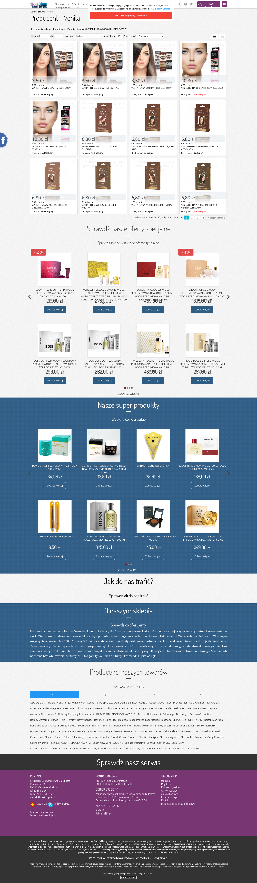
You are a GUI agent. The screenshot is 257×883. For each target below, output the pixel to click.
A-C (55, 694)
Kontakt (165, 800)
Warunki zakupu (169, 790)
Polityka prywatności (171, 787)
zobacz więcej (128, 393)
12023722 (42, 803)
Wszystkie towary (75, 29)
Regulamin (166, 784)
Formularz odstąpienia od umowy (178, 803)
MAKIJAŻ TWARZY (118, 29)
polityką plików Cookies (159, 9)
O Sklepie (165, 780)
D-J (103, 694)
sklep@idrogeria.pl (46, 797)
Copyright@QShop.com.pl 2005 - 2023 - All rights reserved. (128, 873)
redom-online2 (61, 803)
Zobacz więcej (55, 309)
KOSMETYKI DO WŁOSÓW (97, 29)
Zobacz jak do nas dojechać (44, 815)
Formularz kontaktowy (41, 812)
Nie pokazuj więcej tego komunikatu (131, 15)
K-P (153, 694)
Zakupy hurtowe (169, 793)
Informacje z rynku (170, 797)
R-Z (202, 694)
